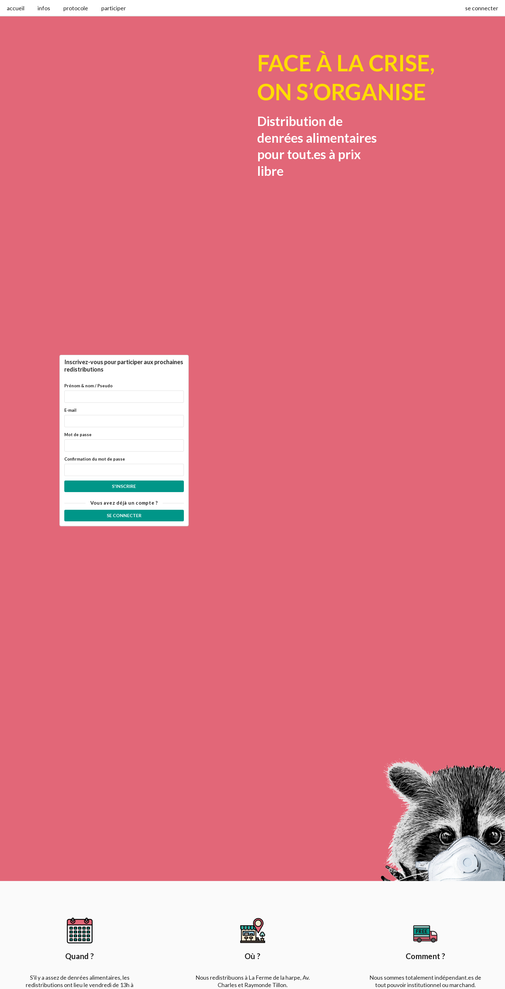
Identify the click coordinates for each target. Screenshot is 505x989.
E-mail (70, 410)
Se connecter (124, 515)
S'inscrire (124, 486)
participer (113, 8)
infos (44, 8)
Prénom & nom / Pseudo (88, 385)
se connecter (481, 8)
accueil (15, 8)
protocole (75, 8)
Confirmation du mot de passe (94, 459)
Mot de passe (78, 434)
